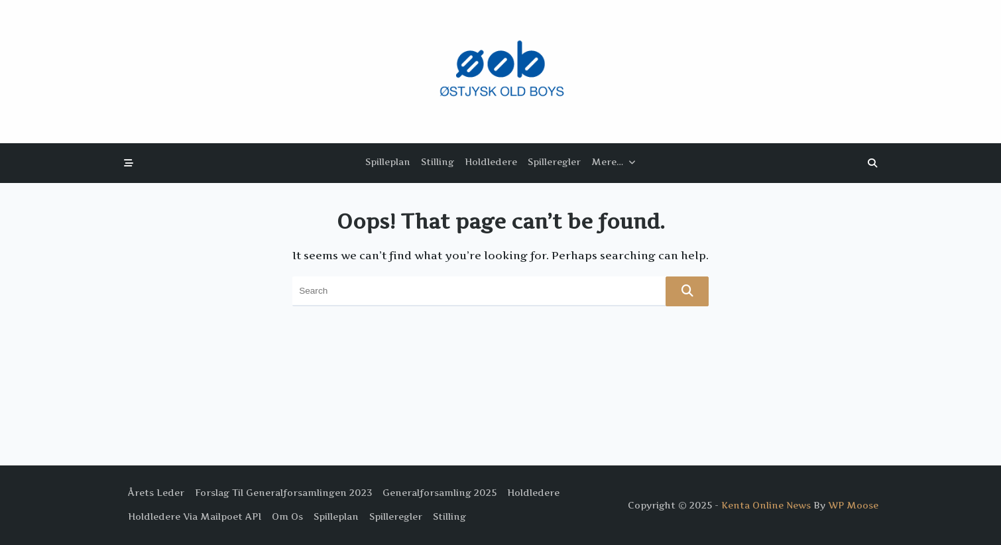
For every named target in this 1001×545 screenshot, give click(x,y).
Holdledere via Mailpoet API (194, 516)
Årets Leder (156, 492)
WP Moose (853, 505)
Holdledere (491, 161)
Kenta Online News (766, 505)
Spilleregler (554, 161)
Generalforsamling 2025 (440, 492)
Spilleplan (387, 161)
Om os (287, 516)
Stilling (437, 161)
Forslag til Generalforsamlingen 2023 (283, 492)
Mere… (613, 161)
